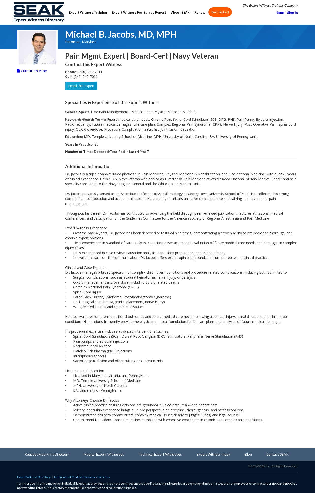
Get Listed (220, 12)
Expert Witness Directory (33, 477)
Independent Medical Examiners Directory (82, 477)
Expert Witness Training (88, 12)
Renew (199, 12)
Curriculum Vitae (32, 70)
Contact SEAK (277, 454)
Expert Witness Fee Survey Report (139, 12)
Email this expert (81, 85)
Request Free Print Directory (47, 454)
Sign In (292, 13)
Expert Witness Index (213, 454)
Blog (248, 454)
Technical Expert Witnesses (160, 454)
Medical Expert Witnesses (104, 454)
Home (280, 13)
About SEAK (180, 12)
